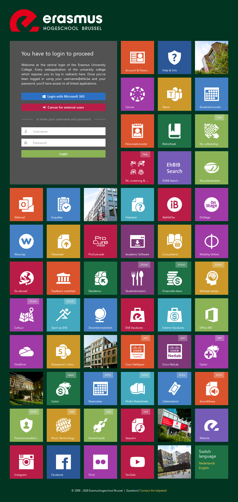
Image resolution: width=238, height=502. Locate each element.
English (204, 468)
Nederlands (207, 463)
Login (64, 153)
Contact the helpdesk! (153, 490)
